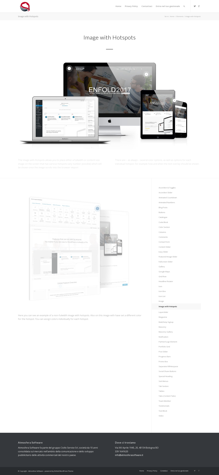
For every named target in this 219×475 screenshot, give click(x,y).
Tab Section (164, 386)
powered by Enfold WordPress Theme (59, 471)
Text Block (163, 411)
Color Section (164, 227)
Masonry (162, 327)
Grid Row (162, 276)
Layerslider (163, 312)
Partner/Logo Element (168, 341)
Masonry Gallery (166, 332)
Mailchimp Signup (166, 322)
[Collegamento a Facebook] (199, 6)
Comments (163, 237)
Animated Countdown (168, 197)
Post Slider (163, 351)
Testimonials (164, 406)
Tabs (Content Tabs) (167, 396)
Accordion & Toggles (167, 187)
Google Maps (164, 271)
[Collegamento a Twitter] (195, 6)
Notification (163, 337)
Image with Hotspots (28, 16)
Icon (160, 286)
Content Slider (165, 247)
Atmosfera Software (35, 471)
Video (161, 415)
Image (161, 301)
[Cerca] (184, 6)
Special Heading (165, 376)
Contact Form (164, 242)
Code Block (163, 222)
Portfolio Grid (164, 346)
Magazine (163, 317)
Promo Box (163, 361)
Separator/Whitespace (168, 366)
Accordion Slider (165, 192)
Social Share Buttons (167, 371)
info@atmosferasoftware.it (129, 455)
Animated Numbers (167, 202)
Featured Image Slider (168, 256)
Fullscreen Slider (166, 261)
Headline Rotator (166, 281)
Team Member (165, 401)
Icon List (162, 296)
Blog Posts (163, 207)
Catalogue (163, 217)
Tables (161, 391)
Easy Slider (163, 252)
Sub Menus (163, 381)
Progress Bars (165, 356)
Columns (162, 232)
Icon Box (162, 291)
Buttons (162, 212)
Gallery (162, 266)
